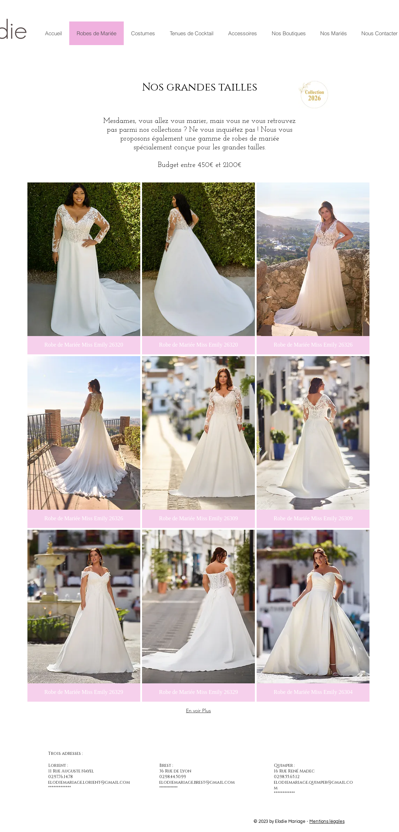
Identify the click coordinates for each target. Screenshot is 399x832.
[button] (83, 268)
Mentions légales (327, 821)
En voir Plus (198, 710)
